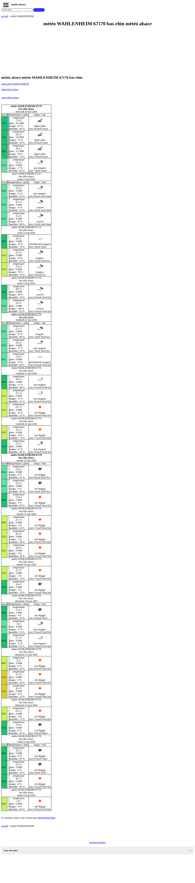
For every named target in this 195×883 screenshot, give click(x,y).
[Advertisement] (92, 51)
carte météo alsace (10, 97)
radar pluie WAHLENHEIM (15, 84)
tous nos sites (11, 850)
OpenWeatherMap (46, 817)
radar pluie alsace (9, 89)
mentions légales (97, 842)
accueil (4, 16)
